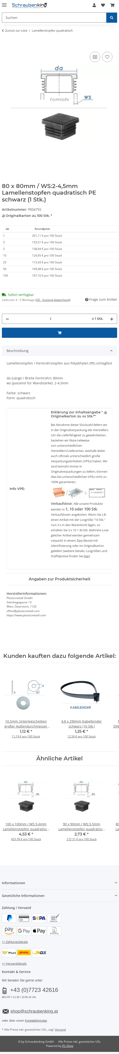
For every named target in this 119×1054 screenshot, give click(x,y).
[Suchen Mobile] (54, 18)
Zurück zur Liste (16, 30)
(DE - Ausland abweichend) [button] (52, 300)
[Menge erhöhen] (112, 319)
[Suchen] (111, 18)
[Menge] (50, 319)
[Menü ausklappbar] (4, 3)
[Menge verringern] (7, 319)
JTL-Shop (67, 1046)
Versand (60, 1030)
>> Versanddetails (14, 963)
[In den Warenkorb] (5, 45)
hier (86, 556)
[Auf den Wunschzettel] (107, 57)
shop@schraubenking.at (34, 1011)
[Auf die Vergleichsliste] (95, 57)
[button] (94, 5)
